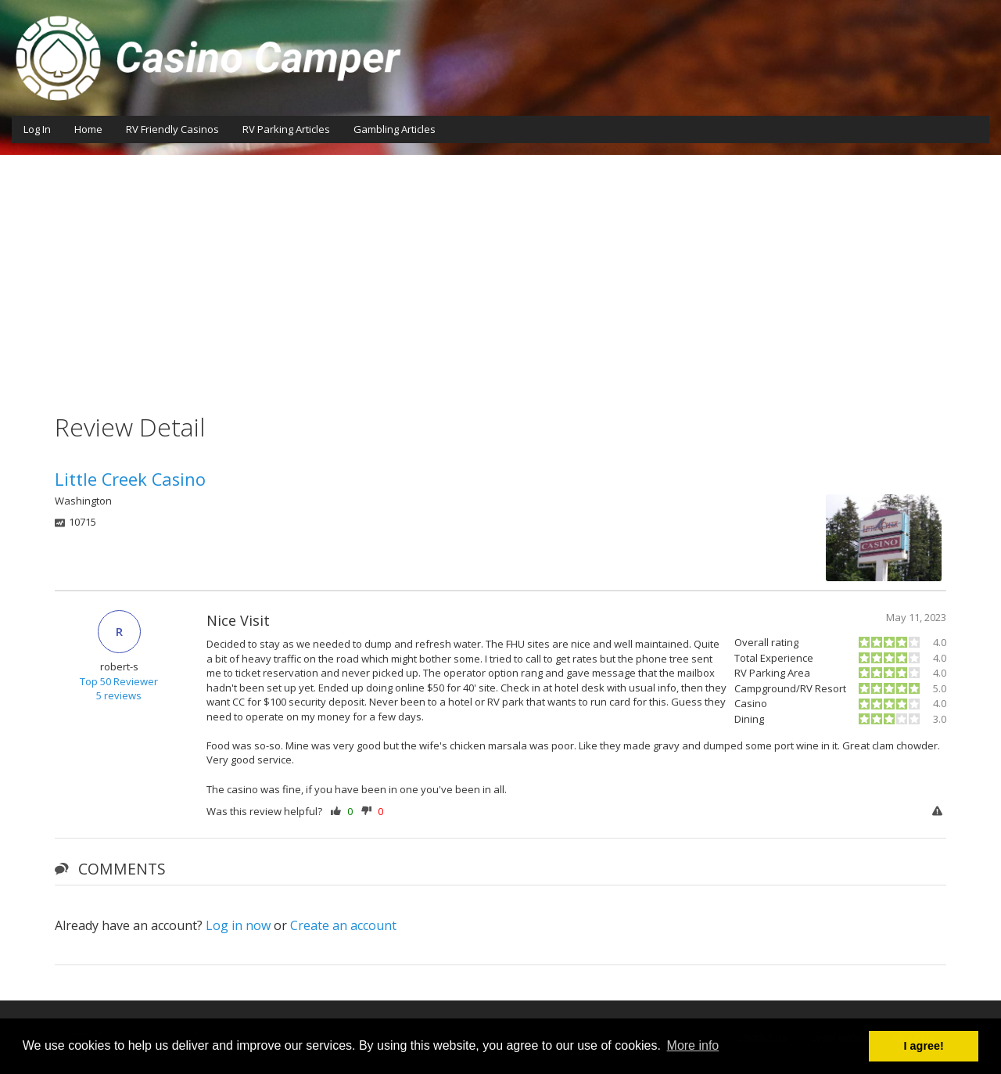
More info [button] (693, 1045)
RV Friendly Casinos (172, 129)
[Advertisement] (500, 272)
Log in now (238, 925)
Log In (37, 129)
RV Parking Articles (286, 129)
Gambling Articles (394, 129)
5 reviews (119, 695)
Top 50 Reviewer (119, 681)
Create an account (343, 925)
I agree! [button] (924, 1046)
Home (88, 129)
